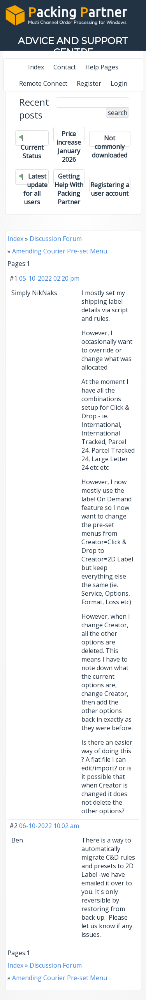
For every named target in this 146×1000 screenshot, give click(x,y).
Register (89, 83)
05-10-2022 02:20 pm (49, 278)
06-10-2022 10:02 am (49, 825)
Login (119, 83)
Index (36, 67)
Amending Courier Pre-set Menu (59, 251)
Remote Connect (43, 83)
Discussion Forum (56, 238)
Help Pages (101, 67)
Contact (64, 67)
